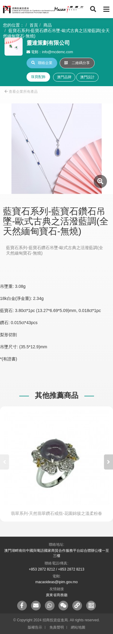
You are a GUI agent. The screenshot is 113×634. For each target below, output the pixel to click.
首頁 (34, 25)
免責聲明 (56, 627)
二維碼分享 (77, 63)
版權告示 (35, 627)
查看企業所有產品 (21, 91)
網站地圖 (78, 627)
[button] (108, 462)
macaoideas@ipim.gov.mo (56, 582)
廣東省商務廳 (56, 595)
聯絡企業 (41, 63)
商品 (47, 25)
